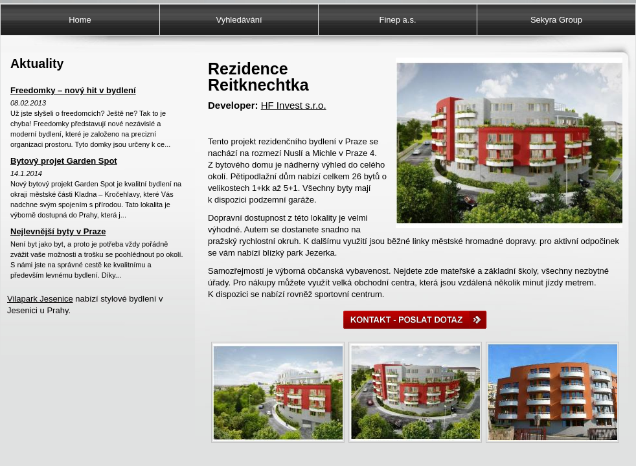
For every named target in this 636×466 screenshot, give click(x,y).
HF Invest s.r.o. (293, 105)
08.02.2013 (28, 103)
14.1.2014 (26, 173)
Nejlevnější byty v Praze (58, 231)
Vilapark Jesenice (40, 299)
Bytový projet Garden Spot (63, 161)
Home (80, 20)
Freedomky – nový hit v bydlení (73, 90)
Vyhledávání (239, 20)
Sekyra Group (556, 20)
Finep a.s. (397, 20)
